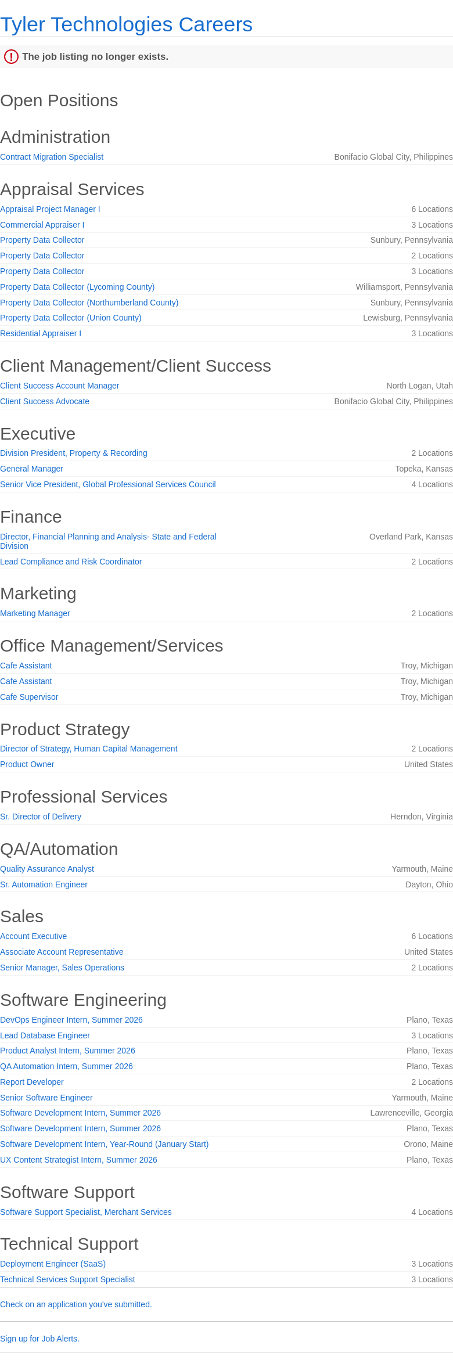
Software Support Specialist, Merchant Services (86, 1212)
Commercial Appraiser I (42, 224)
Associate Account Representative (61, 951)
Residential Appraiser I (40, 333)
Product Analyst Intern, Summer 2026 (67, 1050)
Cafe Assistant (26, 665)
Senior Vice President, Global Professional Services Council (108, 484)
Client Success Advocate (44, 401)
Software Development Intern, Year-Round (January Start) (104, 1144)
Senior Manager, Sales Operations (62, 967)
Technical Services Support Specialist (67, 1279)
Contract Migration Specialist (51, 156)
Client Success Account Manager (59, 385)
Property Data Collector (42, 239)
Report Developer (32, 1082)
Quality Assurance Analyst (47, 868)
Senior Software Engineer (46, 1097)
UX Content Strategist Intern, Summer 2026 (78, 1159)
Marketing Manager (35, 613)
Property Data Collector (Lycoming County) (77, 287)
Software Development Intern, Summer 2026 (80, 1112)
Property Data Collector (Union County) (71, 317)
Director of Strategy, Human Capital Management (89, 748)
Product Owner (27, 764)
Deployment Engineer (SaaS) (53, 1263)
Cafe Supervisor (29, 697)
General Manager (31, 468)
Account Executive (33, 936)
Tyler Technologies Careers (126, 24)
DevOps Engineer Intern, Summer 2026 (71, 1019)
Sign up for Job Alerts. (40, 1338)
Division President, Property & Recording (74, 453)
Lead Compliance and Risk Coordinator (71, 561)
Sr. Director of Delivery (40, 816)
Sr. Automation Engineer (44, 884)
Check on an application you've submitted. (76, 1304)
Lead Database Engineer (45, 1035)
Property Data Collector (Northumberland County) (89, 302)
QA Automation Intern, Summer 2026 (66, 1066)
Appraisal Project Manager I (50, 209)
